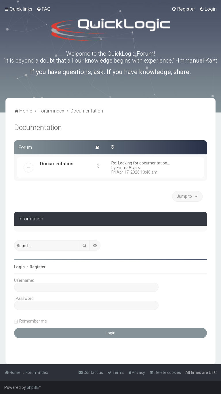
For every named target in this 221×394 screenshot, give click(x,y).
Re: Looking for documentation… (140, 163)
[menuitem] (44, 9)
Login (19, 267)
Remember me (33, 321)
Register (38, 267)
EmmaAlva (127, 167)
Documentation (38, 127)
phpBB (33, 387)
